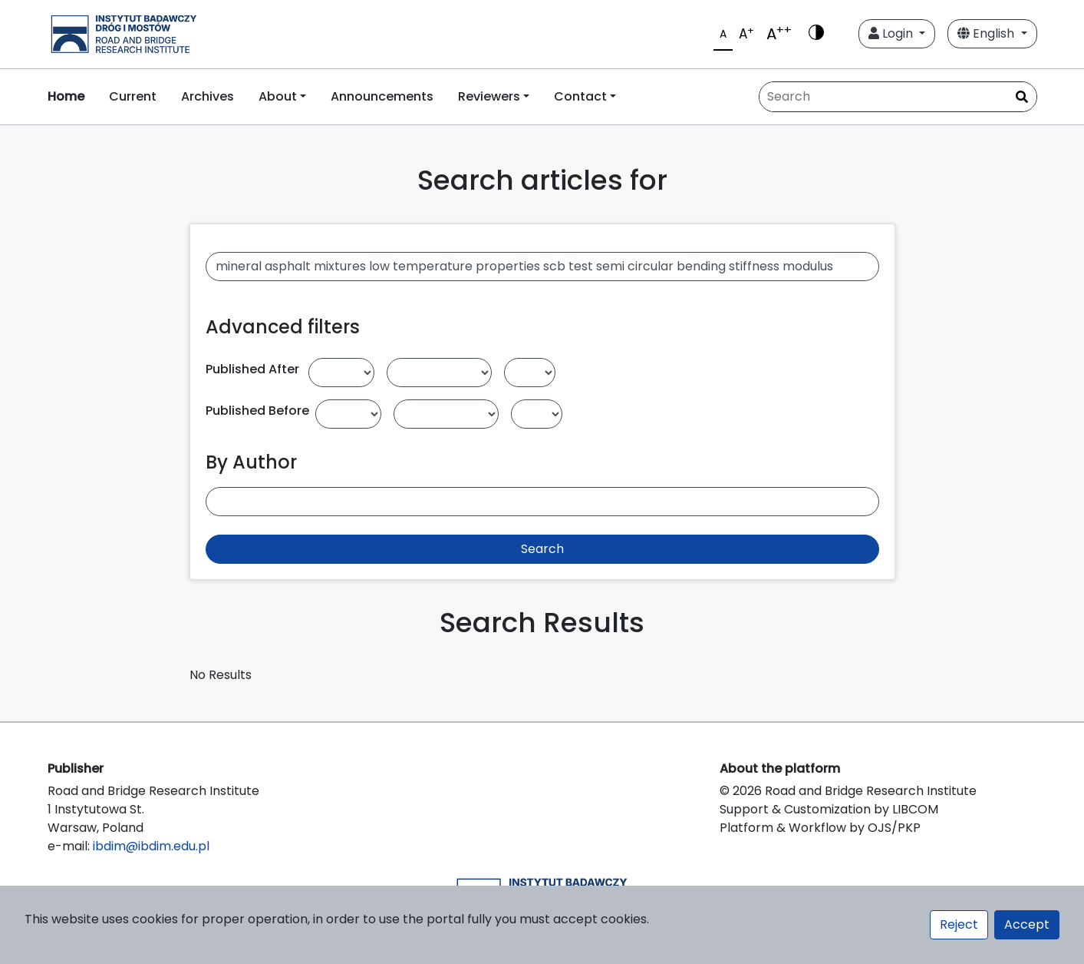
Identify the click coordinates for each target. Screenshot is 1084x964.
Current (133, 96)
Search (542, 549)
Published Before (257, 410)
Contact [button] (580, 96)
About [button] (278, 96)
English (987, 33)
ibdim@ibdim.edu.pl (151, 846)
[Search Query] (897, 96)
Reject (959, 924)
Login (892, 33)
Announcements (382, 96)
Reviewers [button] (489, 96)
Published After (252, 369)
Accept (1026, 924)
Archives (207, 96)
